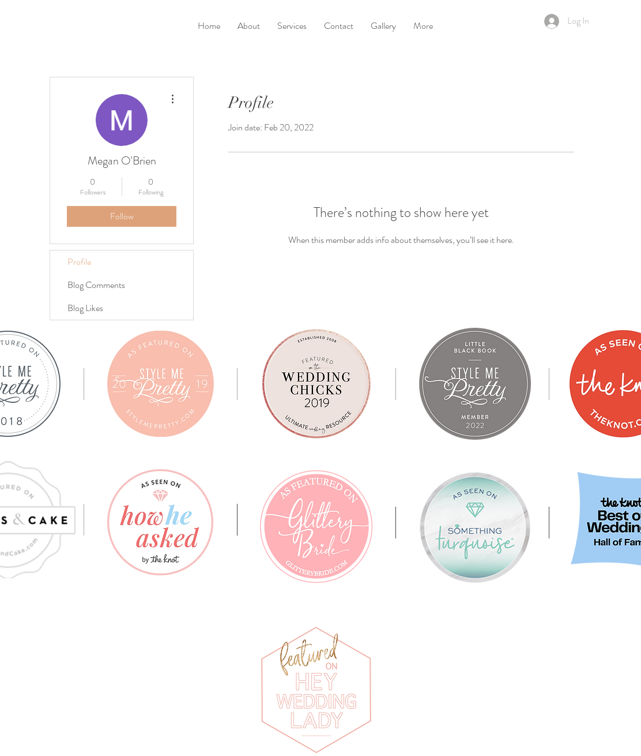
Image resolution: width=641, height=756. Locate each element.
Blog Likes (85, 308)
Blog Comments (96, 284)
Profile (79, 261)
